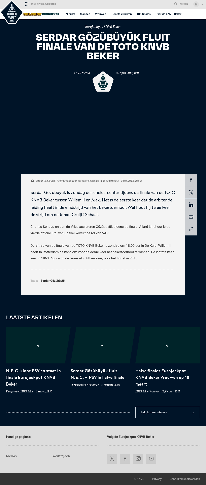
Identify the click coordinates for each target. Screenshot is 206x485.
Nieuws (11, 456)
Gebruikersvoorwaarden (185, 479)
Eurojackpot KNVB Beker (103, 27)
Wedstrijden (61, 456)
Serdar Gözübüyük (53, 281)
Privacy (157, 479)
